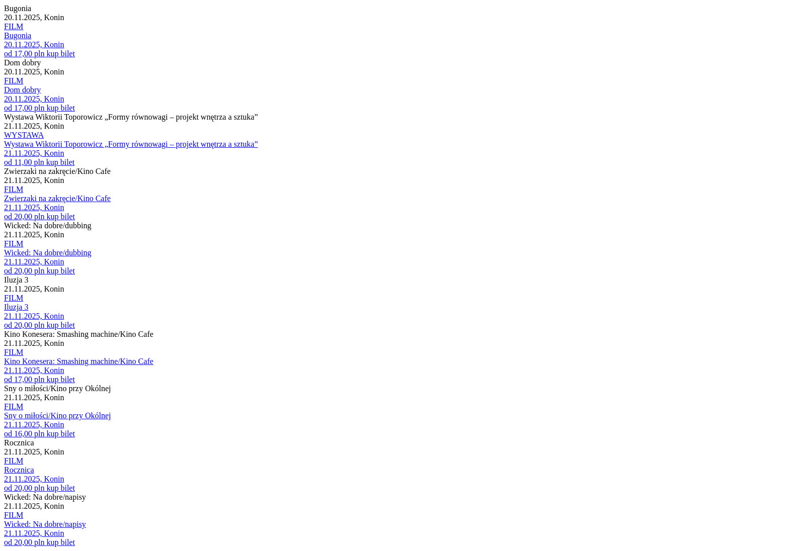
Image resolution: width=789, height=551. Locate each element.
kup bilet (60, 53)
